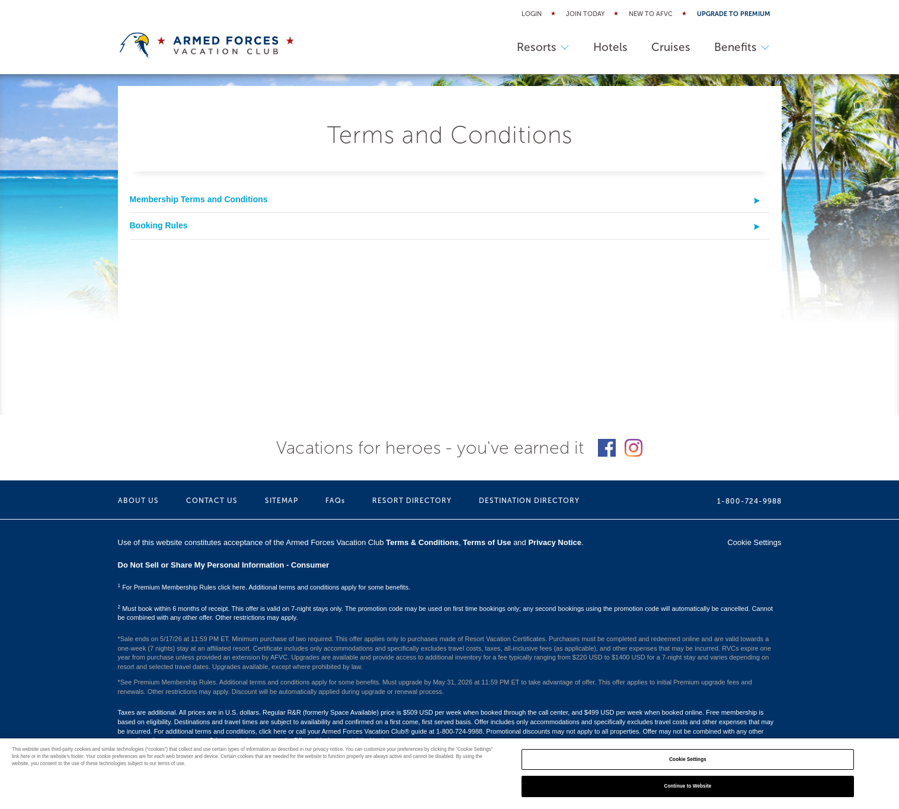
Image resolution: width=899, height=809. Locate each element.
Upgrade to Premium (733, 14)
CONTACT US (212, 500)
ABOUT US (138, 500)
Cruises (670, 47)
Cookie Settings (754, 542)
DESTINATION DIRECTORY (529, 500)
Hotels (610, 47)
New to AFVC (651, 14)
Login (532, 14)
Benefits (742, 47)
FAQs (335, 500)
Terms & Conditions (422, 542)
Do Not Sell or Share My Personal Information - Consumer (223, 564)
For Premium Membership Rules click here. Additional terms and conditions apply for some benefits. (264, 587)
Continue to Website (688, 786)
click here (272, 731)
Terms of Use (487, 542)
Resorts (543, 47)
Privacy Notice (554, 542)
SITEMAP (281, 500)
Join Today (585, 14)
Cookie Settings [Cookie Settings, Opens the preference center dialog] (687, 759)
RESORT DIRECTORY (412, 500)
